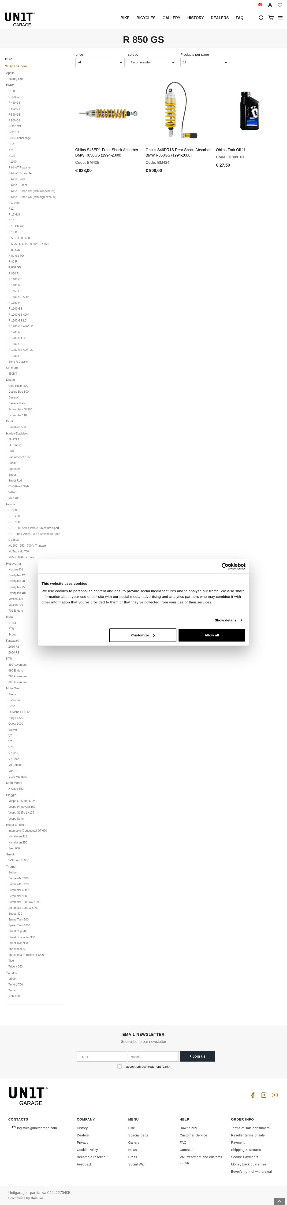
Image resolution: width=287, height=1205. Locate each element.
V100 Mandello (17, 776)
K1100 (12, 161)
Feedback (84, 1164)
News (132, 1150)
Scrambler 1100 (18, 415)
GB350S (13, 539)
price (79, 54)
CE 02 (12, 91)
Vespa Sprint (16, 818)
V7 (10, 735)
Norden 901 (15, 569)
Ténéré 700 (15, 984)
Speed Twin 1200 (19, 925)
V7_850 (13, 753)
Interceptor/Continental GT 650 (27, 830)
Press (132, 1157)
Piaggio (11, 795)
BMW (10, 85)
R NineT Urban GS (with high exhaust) (32, 197)
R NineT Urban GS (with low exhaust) (31, 191)
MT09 (12, 978)
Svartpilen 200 (17, 581)
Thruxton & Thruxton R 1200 (26, 955)
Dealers (220, 18)
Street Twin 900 (18, 943)
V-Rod (12, 492)
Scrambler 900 (17, 896)
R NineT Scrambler (20, 173)
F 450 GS (14, 102)
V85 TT (13, 771)
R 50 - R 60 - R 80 (19, 238)
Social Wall (136, 1164)
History (195, 18)
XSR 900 (14, 996)
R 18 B (12, 232)
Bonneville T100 (18, 878)
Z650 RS (13, 646)
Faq (239, 18)
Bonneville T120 (18, 884)
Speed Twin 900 (18, 919)
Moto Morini (14, 783)
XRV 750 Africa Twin (21, 557)
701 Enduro (15, 610)
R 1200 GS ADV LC (20, 326)
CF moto (12, 367)
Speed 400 (15, 913)
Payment (238, 1142)
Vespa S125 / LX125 (21, 812)
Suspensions (16, 66)
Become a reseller (91, 1157)
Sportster (14, 469)
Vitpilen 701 (15, 604)
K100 (11, 155)
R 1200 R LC (16, 338)
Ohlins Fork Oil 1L (231, 139)
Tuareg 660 (15, 78)
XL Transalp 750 (18, 551)
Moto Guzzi (14, 688)
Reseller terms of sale (248, 1135)
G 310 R (13, 132)
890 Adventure (17, 682)
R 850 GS (14, 267)
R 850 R (13, 273)
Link (166, 1066)
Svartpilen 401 (17, 593)
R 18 (11, 220)
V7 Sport (13, 759)
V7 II (11, 741)
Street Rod (15, 480)
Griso (11, 706)
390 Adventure (17, 664)
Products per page (194, 54)
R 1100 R (14, 285)
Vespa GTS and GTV (21, 801)
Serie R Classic (18, 361)
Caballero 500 (17, 427)
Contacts (186, 1150)
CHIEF (12, 622)
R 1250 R (14, 356)
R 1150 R (14, 302)
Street (12, 474)
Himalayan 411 (17, 836)
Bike (125, 18)
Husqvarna (13, 563)
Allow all (212, 635)
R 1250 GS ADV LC (20, 349)
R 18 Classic (16, 226)
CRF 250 (14, 516)
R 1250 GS (15, 344)
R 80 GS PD (16, 255)
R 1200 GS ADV (18, 314)
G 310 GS (14, 126)
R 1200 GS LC (17, 320)
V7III (11, 747)
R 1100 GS (15, 279)
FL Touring (15, 445)
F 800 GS (14, 108)
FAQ (183, 1142)
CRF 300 (14, 522)
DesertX (13, 397)
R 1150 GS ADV (18, 297)
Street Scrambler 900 (21, 937)
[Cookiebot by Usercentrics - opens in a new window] (225, 566)
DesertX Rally (17, 403)
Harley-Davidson (17, 433)
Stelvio (12, 729)
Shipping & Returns (246, 1150)
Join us (197, 1056)
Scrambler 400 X (18, 890)
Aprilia (10, 73)
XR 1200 (13, 498)
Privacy (82, 1142)
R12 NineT (15, 202)
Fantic (10, 421)
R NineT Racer (17, 185)
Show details (225, 620)
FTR (11, 628)
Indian (10, 616)
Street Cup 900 (17, 931)
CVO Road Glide (18, 486)
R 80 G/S (14, 250)
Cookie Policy (87, 1150)
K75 (10, 150)
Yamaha (11, 972)
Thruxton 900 (16, 949)
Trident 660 (15, 966)
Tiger (11, 960)
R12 (11, 208)
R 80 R (12, 261)
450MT (12, 373)
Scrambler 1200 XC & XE (24, 902)
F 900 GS (14, 120)
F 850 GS (14, 114)
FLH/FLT (13, 439)
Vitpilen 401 (15, 599)
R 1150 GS (15, 291)
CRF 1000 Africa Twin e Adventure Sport (33, 528)
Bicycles (146, 18)
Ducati (10, 379)
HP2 (11, 144)
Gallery (171, 18)
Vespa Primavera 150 (21, 806)
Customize (143, 635)
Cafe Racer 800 (18, 385)
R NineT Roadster (19, 167)
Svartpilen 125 (17, 575)
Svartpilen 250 (17, 587)
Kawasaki (12, 640)
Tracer (12, 990)
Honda (10, 504)
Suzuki (10, 854)
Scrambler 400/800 (20, 409)
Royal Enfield (15, 824)
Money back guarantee (248, 1164)
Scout (12, 634)
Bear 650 (14, 848)
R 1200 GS (15, 308)
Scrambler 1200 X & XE (23, 907)
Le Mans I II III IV (19, 712)
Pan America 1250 (19, 457)
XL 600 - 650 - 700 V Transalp (27, 545)
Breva (12, 694)
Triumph (11, 866)
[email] (153, 1056)
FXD (11, 451)
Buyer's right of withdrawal (251, 1171)
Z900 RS (13, 652)
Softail (12, 463)
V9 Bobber (15, 765)
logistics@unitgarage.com (37, 1128)
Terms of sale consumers (250, 1128)
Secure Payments (244, 1157)
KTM (9, 658)
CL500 (12, 510)
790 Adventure (17, 676)
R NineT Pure (16, 179)
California (14, 700)
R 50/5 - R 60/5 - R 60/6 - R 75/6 (28, 244)
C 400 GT (14, 97)
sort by (133, 54)
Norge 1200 (15, 717)
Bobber (13, 872)
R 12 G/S (14, 214)
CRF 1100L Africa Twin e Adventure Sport (34, 534)
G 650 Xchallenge (19, 138)
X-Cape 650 (15, 788)
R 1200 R (14, 332)
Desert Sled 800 (18, 391)
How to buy (188, 1128)
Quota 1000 (15, 723)
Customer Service (193, 1135)
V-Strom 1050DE (19, 860)
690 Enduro (15, 670)
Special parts (138, 1135)
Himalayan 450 (17, 842)
